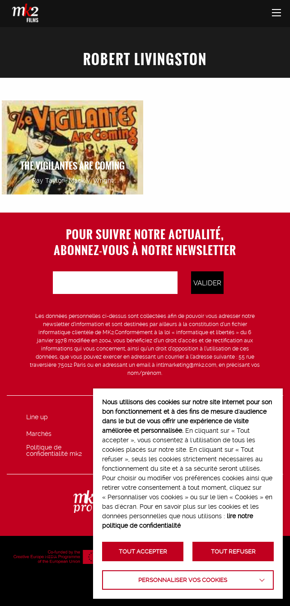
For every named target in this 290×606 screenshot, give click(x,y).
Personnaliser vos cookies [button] (182, 580)
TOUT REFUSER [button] (233, 551)
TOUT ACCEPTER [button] (143, 551)
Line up (37, 417)
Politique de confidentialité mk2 (54, 450)
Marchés (38, 433)
